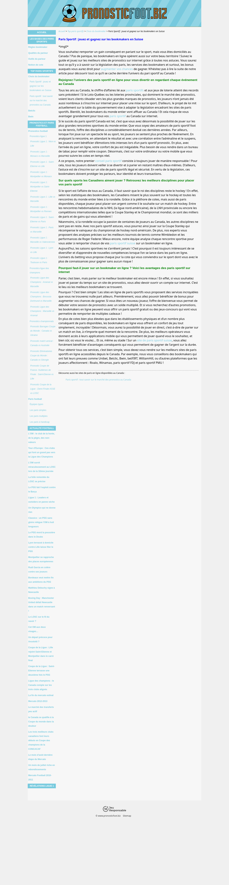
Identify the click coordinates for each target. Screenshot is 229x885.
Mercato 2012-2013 (37, 701)
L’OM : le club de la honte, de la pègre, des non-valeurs (41, 437)
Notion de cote (35, 65)
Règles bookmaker (37, 47)
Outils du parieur (36, 59)
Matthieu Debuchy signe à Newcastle (41, 590)
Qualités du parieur (38, 53)
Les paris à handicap (40, 422)
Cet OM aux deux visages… (37, 629)
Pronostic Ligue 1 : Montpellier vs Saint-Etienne (40, 186)
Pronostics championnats (42, 321)
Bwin (30, 116)
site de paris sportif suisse (154, 340)
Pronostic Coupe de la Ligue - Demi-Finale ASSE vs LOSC (42, 388)
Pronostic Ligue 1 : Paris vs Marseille (41, 229)
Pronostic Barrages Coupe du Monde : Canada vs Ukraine (42, 330)
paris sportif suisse (122, 243)
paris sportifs (135, 90)
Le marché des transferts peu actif (41, 709)
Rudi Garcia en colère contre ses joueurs (39, 569)
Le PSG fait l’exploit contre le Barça (42, 489)
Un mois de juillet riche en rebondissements (41, 767)
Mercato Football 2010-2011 (40, 777)
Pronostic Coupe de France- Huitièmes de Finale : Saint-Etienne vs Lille (41, 372)
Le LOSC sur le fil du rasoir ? (38, 619)
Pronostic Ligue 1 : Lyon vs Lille (41, 250)
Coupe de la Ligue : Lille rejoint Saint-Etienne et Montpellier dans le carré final (40, 654)
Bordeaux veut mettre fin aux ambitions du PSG (40, 579)
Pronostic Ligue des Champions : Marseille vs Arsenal (42, 311)
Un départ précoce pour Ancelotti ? (40, 639)
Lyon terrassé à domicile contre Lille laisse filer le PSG (40, 547)
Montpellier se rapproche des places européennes (41, 559)
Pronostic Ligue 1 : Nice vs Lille (43, 143)
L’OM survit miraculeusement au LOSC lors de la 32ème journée (42, 467)
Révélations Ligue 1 (42, 786)
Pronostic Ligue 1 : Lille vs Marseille (42, 199)
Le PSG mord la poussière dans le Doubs (41, 534)
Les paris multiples (38, 416)
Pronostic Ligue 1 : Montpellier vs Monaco (41, 174)
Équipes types (36, 404)
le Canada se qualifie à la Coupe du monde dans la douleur (41, 721)
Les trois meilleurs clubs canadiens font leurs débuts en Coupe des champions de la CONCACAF (40, 740)
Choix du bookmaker (39, 76)
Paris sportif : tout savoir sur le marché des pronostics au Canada (98, 379)
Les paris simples (38, 410)
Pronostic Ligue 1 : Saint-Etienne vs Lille (42, 164)
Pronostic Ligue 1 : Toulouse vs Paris (39, 260)
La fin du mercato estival (40, 695)
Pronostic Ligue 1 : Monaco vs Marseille (40, 153)
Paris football (35, 399)
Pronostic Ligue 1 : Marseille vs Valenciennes (42, 239)
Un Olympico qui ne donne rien (41, 510)
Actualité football (42, 428)
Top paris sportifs (41, 71)
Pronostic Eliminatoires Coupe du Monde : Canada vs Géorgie (41, 355)
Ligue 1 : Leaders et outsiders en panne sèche (41, 499)
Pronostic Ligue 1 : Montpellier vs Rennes (41, 209)
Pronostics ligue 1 (38, 136)
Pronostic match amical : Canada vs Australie (42, 343)
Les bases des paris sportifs (42, 40)
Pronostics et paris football (42, 124)
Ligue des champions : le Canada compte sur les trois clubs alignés (41, 685)
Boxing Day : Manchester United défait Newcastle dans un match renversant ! (41, 604)
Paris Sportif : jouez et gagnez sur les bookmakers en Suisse (40, 86)
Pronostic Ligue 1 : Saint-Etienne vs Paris (42, 219)
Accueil (42, 32)
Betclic (31, 110)
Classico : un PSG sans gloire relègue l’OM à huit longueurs (41, 522)
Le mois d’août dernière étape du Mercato (40, 757)
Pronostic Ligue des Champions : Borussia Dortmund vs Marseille (41, 296)
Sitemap (127, 815)
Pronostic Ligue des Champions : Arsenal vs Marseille (41, 282)
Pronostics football (38, 131)
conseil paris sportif (108, 161)
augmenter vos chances (117, 69)
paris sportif (117, 116)
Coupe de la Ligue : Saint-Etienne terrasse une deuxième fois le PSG (41, 670)
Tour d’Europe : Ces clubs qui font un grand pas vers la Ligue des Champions (41, 452)
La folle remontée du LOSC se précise (38, 479)
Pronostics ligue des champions (39, 270)
